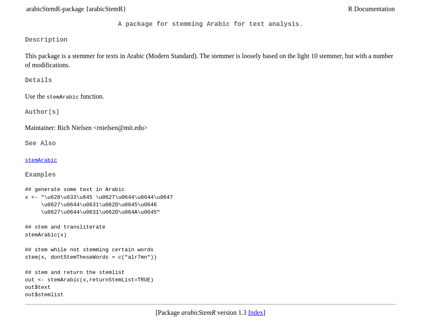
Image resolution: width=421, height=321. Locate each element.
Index (255, 312)
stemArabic (41, 159)
